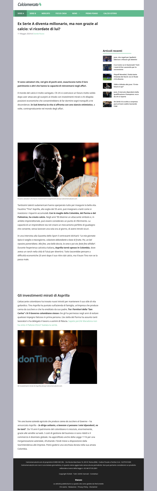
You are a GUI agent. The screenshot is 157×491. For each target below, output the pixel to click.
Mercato (46, 13)
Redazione (72, 487)
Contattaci (94, 474)
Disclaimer (93, 487)
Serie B (33, 13)
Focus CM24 (61, 13)
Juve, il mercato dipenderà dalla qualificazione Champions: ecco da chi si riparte (126, 94)
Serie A (21, 13)
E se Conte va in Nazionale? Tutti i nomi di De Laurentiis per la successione (126, 67)
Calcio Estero (110, 13)
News (77, 13)
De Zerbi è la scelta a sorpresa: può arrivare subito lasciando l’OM (126, 103)
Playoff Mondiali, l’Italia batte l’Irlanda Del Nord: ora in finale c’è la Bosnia (126, 76)
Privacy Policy (83, 487)
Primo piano (92, 13)
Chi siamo (63, 487)
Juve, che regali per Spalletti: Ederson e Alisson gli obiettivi (125, 58)
